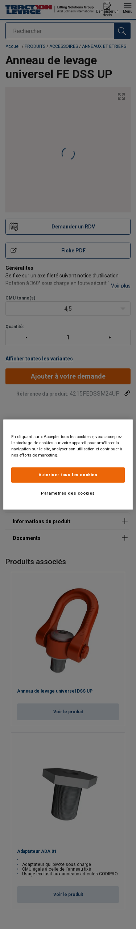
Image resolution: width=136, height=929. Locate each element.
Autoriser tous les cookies (68, 474)
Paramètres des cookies (68, 493)
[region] (67, 464)
